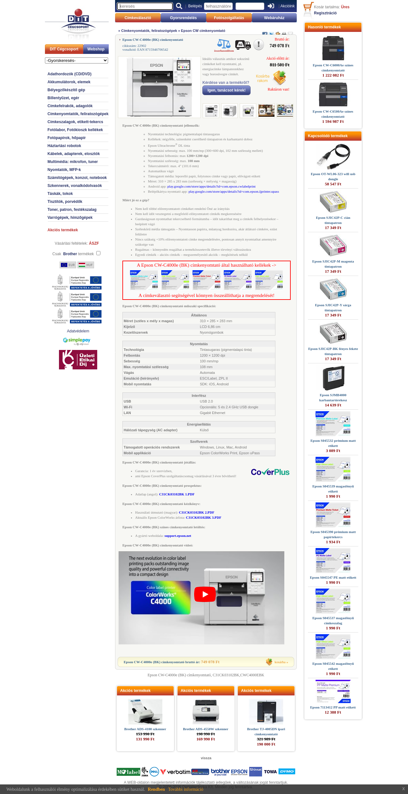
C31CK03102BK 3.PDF (203, 517)
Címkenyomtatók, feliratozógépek (77, 114)
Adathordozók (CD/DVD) (69, 74)
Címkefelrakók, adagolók (69, 106)
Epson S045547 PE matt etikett (333, 577)
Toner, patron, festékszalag (72, 209)
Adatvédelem (78, 331)
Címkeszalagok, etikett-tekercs (75, 122)
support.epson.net (177, 536)
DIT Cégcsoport (64, 49)
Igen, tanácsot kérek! (226, 90)
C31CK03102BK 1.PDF (176, 494)
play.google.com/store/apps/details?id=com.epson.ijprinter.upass (233, 191)
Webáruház (274, 18)
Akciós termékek (62, 230)
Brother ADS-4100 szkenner (145, 729)
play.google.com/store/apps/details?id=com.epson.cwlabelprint (211, 186)
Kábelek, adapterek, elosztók (73, 154)
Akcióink (287, 6)
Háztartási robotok (64, 146)
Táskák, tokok (60, 193)
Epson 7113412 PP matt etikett (333, 707)
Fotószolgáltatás (229, 18)
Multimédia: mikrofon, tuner (72, 162)
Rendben (156, 789)
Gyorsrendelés (183, 18)
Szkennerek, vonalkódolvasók (74, 185)
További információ (185, 789)
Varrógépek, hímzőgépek (69, 217)
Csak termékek (73, 254)
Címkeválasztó (138, 18)
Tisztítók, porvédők (64, 201)
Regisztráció (325, 13)
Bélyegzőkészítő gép (66, 90)
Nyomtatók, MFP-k (64, 169)
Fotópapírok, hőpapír (66, 138)
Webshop (96, 49)
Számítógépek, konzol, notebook (77, 177)
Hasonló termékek (324, 27)
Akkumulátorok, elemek (69, 82)
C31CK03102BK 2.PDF (196, 512)
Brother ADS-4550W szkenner (205, 729)
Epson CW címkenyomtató (203, 31)
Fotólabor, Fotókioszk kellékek (75, 130)
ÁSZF (94, 243)
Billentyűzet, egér (63, 98)
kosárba (280, 662)
